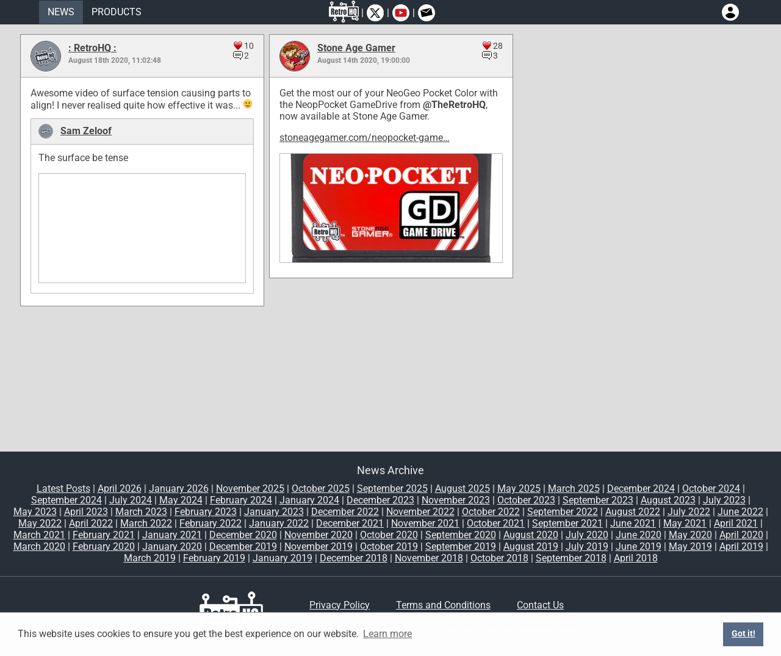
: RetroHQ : (92, 48)
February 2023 (206, 511)
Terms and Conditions (443, 605)
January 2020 (172, 546)
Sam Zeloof (86, 131)
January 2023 (274, 511)
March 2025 (574, 488)
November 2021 (425, 523)
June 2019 (638, 546)
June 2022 (740, 511)
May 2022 (40, 523)
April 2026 (120, 488)
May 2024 (181, 500)
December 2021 (350, 523)
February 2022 (210, 523)
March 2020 (39, 546)
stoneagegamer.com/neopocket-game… (364, 137)
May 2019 (690, 546)
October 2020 (389, 535)
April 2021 (736, 523)
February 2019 (214, 558)
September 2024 (66, 500)
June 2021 (633, 523)
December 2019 (243, 546)
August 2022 (632, 511)
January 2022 (279, 523)
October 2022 (491, 511)
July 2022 (689, 511)
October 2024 (711, 488)
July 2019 (587, 546)
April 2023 (86, 511)
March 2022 (146, 523)
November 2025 (250, 488)
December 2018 (353, 558)
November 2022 (420, 511)
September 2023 (598, 500)
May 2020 (690, 535)
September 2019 (460, 546)
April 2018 (636, 558)
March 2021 (39, 535)
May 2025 (519, 488)
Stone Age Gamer (356, 48)
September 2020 (460, 535)
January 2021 (172, 535)
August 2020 (530, 535)
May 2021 (685, 523)
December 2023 (380, 500)
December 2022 (345, 511)
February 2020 (104, 546)
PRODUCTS (117, 12)
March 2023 (141, 511)
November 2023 (456, 500)
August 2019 (530, 546)
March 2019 (150, 558)
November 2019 (318, 546)
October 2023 (526, 500)
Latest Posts (63, 488)
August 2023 (668, 500)
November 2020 (318, 535)
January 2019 (282, 558)
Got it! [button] (743, 634)
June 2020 (638, 535)
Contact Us (540, 605)
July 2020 (587, 535)
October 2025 (321, 488)
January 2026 (179, 488)
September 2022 (562, 511)
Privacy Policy (339, 605)
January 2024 (309, 500)
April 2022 (91, 523)
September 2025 (392, 488)
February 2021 (104, 535)
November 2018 (429, 558)
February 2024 (241, 500)
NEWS (61, 12)
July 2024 (130, 500)
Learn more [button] (387, 634)
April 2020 (741, 535)
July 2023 (724, 500)
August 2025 (462, 488)
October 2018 (499, 558)
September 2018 (571, 558)
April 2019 (741, 546)
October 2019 (389, 546)
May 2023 (35, 511)
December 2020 (243, 535)
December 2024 (641, 488)
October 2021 (496, 523)
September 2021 (567, 523)
